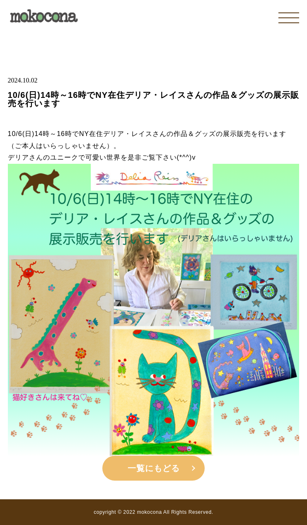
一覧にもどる (154, 468)
